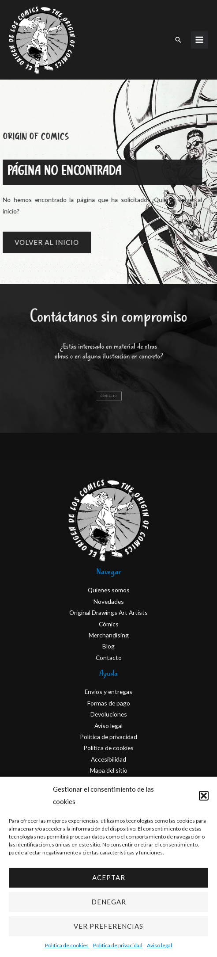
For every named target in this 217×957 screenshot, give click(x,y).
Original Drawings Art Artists (108, 612)
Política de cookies (67, 945)
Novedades (109, 601)
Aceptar (108, 877)
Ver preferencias (108, 926)
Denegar (108, 902)
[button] (203, 795)
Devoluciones (108, 714)
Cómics (109, 624)
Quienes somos (109, 590)
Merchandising (109, 635)
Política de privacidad (117, 945)
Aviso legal (159, 945)
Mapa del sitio (108, 770)
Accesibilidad (108, 759)
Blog (108, 646)
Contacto (109, 657)
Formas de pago (108, 703)
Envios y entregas (108, 691)
